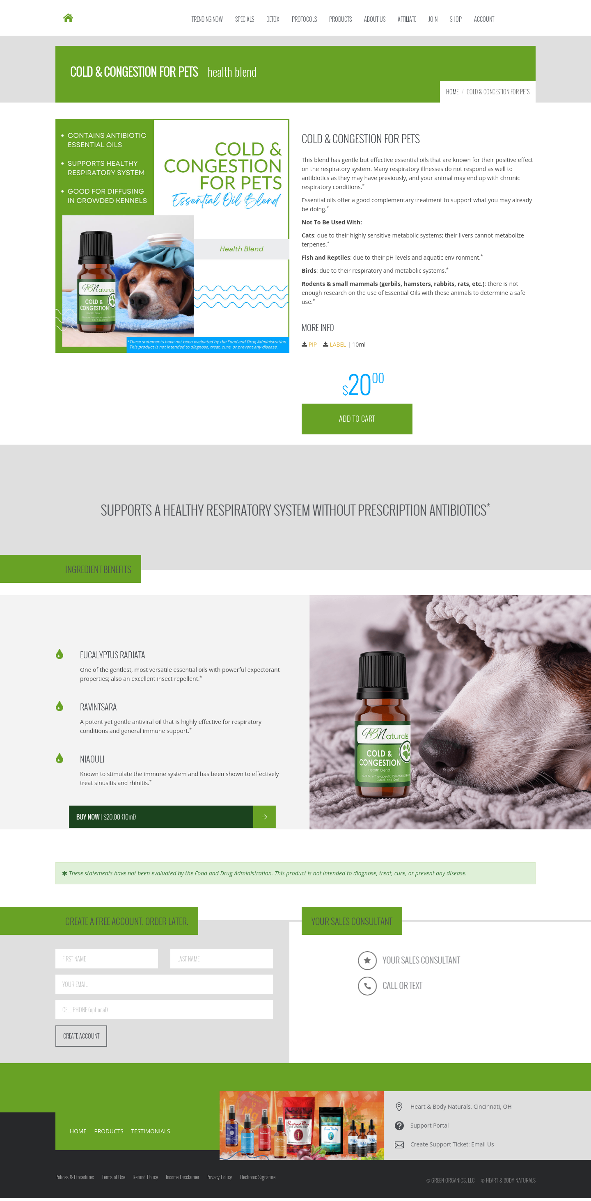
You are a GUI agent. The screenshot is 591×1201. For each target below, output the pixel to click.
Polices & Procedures (74, 1182)
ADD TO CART (358, 417)
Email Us (482, 1147)
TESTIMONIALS (152, 1134)
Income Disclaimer (187, 1182)
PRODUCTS (109, 1134)
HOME (452, 95)
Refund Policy (149, 1182)
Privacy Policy (226, 1182)
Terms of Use (115, 1182)
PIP (316, 345)
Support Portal (429, 1129)
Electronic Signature (266, 1182)
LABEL (341, 345)
